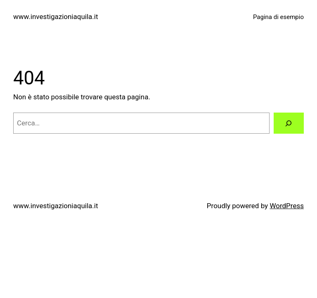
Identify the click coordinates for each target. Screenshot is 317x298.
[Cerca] (289, 123)
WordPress (287, 206)
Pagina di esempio (278, 17)
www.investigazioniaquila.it (55, 16)
